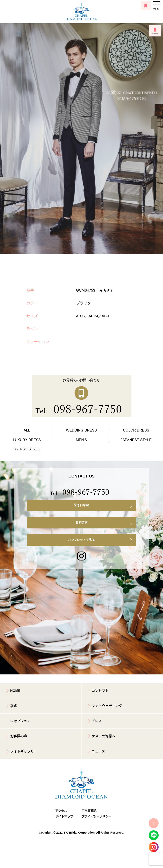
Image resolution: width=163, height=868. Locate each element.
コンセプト (100, 691)
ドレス (97, 721)
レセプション (20, 721)
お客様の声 (18, 736)
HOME (15, 691)
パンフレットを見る (81, 539)
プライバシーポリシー (95, 816)
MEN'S (81, 440)
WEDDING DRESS (81, 430)
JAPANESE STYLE (136, 440)
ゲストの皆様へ (103, 736)
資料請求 (81, 522)
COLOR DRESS (136, 430)
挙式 (13, 706)
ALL (27, 430)
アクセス (61, 810)
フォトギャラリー (23, 751)
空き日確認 (81, 505)
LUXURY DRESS (27, 440)
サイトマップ (64, 816)
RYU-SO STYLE (27, 449)
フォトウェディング (107, 706)
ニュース (98, 751)
